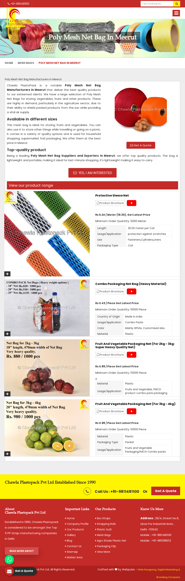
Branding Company (168, 577)
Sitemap (71, 552)
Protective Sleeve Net (112, 195)
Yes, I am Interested (92, 172)
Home (9, 63)
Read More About (22, 551)
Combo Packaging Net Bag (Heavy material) (130, 284)
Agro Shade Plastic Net (110, 540)
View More (102, 552)
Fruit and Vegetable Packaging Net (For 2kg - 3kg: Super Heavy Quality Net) (135, 345)
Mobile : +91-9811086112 (155, 540)
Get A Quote (140, 145)
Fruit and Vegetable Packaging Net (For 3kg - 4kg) (135, 404)
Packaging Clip (105, 546)
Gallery (70, 535)
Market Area (73, 557)
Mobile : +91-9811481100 (155, 535)
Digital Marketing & (169, 569)
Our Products (74, 529)
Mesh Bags (26, 63)
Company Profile (77, 524)
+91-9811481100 (18, 4)
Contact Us (73, 546)
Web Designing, (147, 569)
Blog (68, 540)
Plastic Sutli (103, 529)
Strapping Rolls (105, 524)
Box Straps (102, 518)
